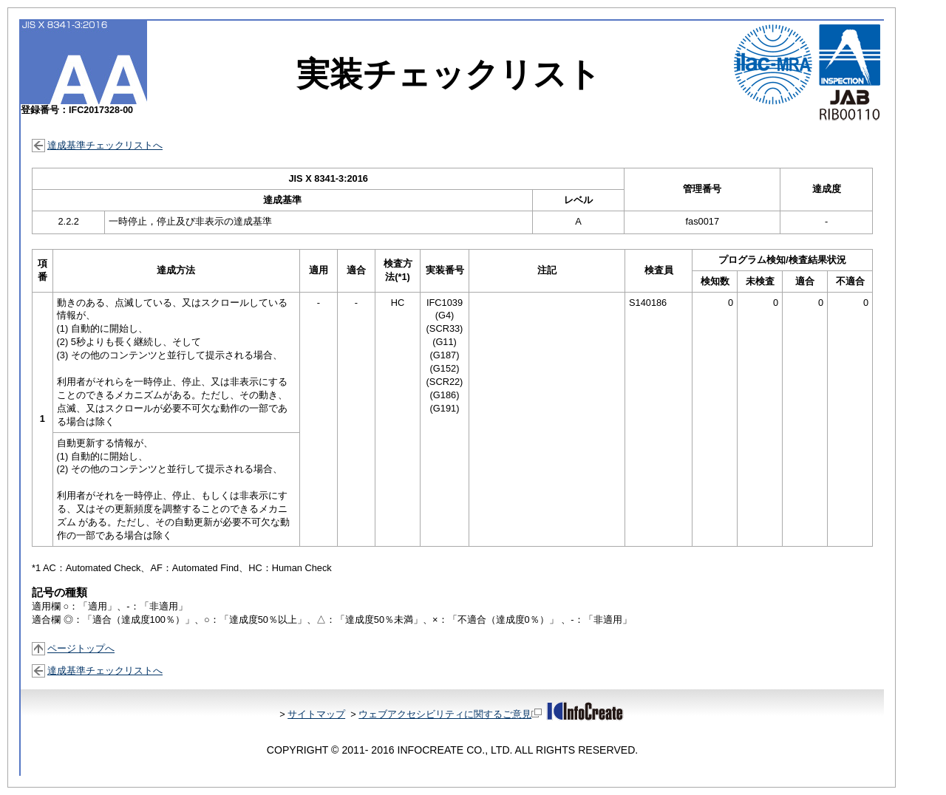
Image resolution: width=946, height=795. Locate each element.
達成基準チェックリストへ (105, 145)
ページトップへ (81, 648)
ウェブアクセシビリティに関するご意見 (450, 714)
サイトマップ (316, 714)
